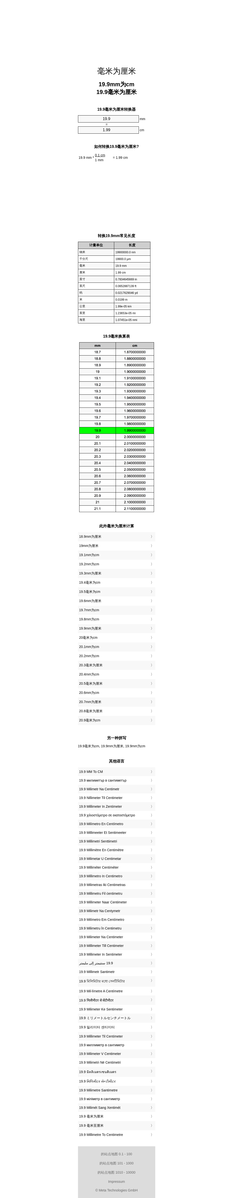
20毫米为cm (88, 637)
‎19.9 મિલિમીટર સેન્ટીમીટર (97, 1081)
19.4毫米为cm (89, 582)
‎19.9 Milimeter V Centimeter (100, 1054)
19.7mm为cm (89, 610)
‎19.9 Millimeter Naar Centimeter (103, 902)
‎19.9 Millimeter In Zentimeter (100, 806)
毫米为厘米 (116, 71)
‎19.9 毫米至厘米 (91, 1125)
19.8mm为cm (89, 619)
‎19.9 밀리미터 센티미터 (97, 1027)
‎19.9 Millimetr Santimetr (97, 972)
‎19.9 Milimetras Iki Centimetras (102, 885)
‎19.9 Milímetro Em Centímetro (101, 920)
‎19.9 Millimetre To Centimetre (101, 1135)
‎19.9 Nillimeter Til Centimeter (101, 798)
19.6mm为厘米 (90, 601)
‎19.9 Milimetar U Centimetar (100, 859)
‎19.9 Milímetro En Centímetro (101, 824)
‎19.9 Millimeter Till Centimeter (101, 946)
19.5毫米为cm (89, 592)
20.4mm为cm (89, 674)
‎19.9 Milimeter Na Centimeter (101, 937)
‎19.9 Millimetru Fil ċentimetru (100, 893)
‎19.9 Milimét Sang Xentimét (99, 1108)
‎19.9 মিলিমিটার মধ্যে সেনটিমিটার (102, 981)
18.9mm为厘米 (90, 536)
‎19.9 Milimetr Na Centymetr (99, 911)
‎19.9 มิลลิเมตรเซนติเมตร (97, 1072)
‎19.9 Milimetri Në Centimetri (100, 1062)
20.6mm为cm (89, 693)
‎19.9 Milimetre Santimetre (98, 1090)
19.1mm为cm (89, 555)
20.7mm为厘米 (90, 702)
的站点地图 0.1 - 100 (116, 1154)
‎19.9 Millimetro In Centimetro (100, 876)
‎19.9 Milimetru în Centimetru (100, 928)
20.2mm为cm (89, 656)
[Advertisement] (116, 30)
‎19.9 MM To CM (91, 772)
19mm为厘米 (89, 546)
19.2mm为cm (89, 564)
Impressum (116, 1181)
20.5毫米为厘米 (91, 683)
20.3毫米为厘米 (91, 665)
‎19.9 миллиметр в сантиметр (101, 1045)
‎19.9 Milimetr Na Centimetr (99, 789)
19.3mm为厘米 (90, 573)
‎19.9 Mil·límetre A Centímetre (101, 991)
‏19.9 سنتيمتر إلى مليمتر (96, 963)
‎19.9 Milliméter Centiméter (99, 867)
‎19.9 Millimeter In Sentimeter (100, 954)
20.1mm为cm (89, 647)
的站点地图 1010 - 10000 (116, 1172)
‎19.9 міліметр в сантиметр (99, 1099)
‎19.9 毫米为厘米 (91, 1116)
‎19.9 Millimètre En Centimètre (101, 850)
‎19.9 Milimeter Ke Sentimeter (101, 1009)
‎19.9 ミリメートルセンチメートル (105, 1018)
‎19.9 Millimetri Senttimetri (98, 841)
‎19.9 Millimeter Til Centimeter (101, 1036)
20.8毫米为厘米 (91, 711)
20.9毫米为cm (89, 720)
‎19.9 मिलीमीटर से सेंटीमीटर (96, 1000)
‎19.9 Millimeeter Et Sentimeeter (102, 833)
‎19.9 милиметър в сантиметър (103, 780)
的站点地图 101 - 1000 (116, 1163)
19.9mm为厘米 (90, 628)
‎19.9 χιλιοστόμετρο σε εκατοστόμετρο (107, 815)
